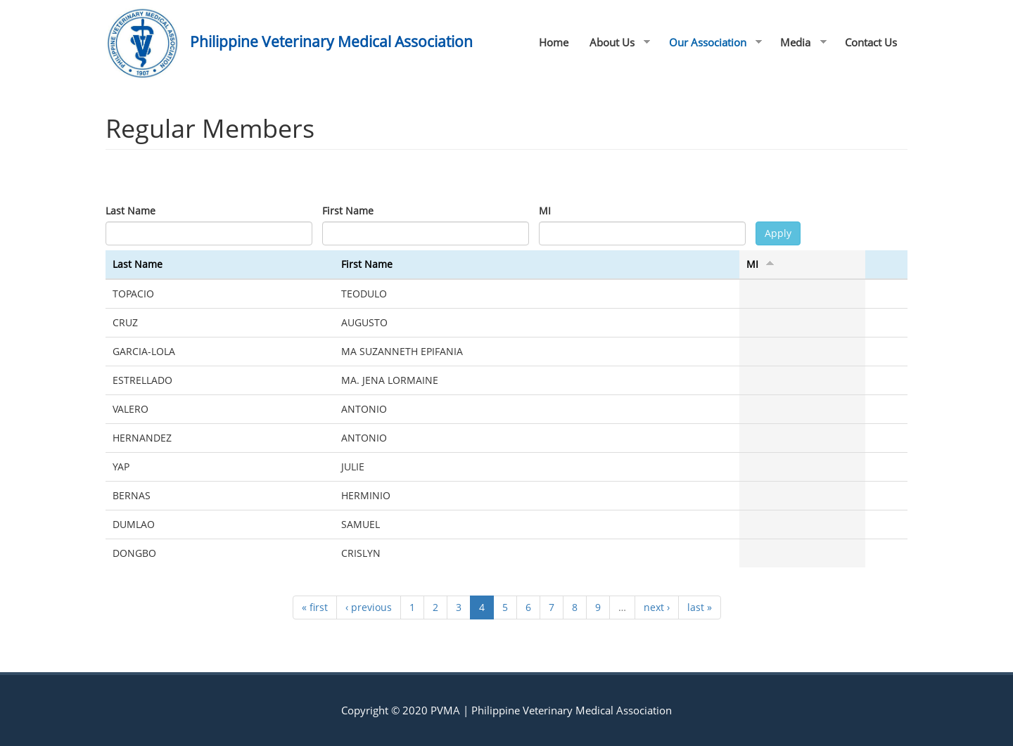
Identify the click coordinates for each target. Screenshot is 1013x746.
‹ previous (368, 607)
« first (315, 607)
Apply (778, 233)
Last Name (130, 210)
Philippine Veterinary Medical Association (331, 41)
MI (545, 210)
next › (657, 607)
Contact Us (871, 42)
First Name (348, 210)
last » (699, 607)
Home (553, 42)
